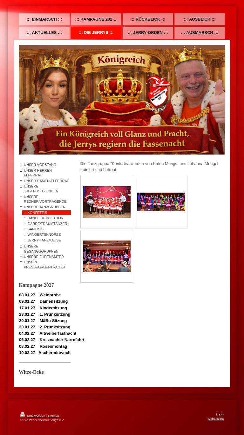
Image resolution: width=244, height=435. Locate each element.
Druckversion (33, 415)
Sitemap (53, 415)
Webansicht (215, 418)
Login (220, 414)
